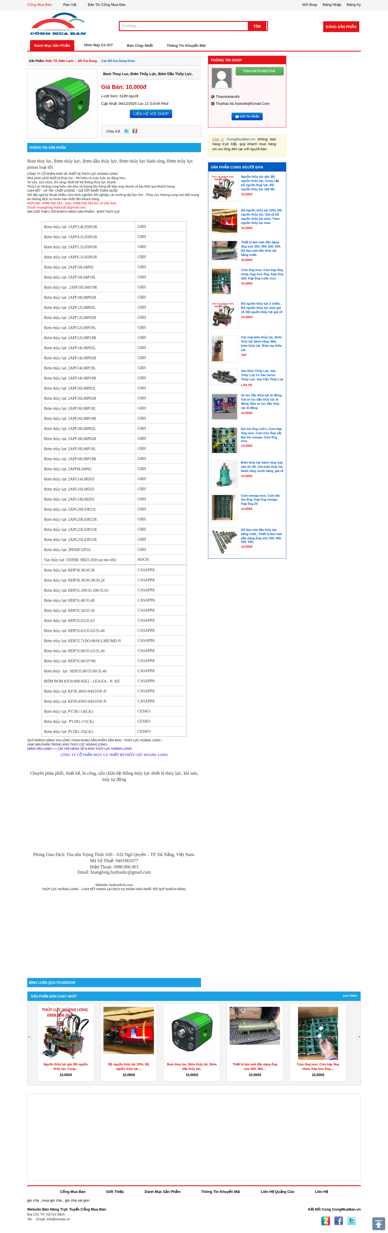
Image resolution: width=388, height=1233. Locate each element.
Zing (135, 131)
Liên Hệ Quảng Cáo (277, 1192)
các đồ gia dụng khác (118, 61)
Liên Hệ (321, 1192)
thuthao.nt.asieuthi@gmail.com (242, 103)
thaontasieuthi (227, 96)
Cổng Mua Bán (39, 5)
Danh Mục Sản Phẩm (52, 45)
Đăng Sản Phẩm (341, 27)
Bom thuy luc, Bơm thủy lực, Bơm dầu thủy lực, (148, 74)
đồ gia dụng (87, 61)
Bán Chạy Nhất (140, 45)
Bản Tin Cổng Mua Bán (107, 5)
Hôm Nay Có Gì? (98, 45)
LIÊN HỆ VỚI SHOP (150, 114)
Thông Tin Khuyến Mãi (186, 45)
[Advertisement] (114, 930)
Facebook (338, 1220)
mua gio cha (52, 1200)
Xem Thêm (350, 995)
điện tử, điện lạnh (60, 61)
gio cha (33, 1200)
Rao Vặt (70, 5)
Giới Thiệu (115, 1192)
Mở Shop (309, 5)
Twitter (126, 131)
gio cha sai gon (77, 1200)
